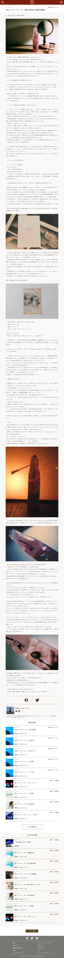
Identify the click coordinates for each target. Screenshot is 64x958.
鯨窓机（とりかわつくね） (22, 708)
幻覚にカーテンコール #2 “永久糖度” (24, 761)
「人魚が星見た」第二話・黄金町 (22, 842)
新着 (14, 943)
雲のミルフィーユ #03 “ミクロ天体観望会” (25, 874)
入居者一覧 (41, 948)
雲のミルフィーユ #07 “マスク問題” (24, 793)
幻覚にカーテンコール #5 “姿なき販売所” (25, 729)
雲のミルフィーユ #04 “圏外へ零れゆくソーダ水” (27, 884)
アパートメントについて (44, 943)
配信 (14, 950)
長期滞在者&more (18, 948)
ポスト (39, 950)
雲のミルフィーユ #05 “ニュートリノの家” (25, 814)
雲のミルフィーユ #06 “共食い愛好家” (24, 804)
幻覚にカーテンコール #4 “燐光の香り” (24, 740)
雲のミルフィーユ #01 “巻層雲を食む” (24, 852)
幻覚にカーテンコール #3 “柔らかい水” (24, 751)
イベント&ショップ (18, 953)
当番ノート (16, 945)
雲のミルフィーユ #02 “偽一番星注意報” (25, 863)
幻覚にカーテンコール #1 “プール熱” (24, 772)
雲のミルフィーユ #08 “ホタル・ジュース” (25, 782)
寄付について (41, 945)
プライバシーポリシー (44, 953)
